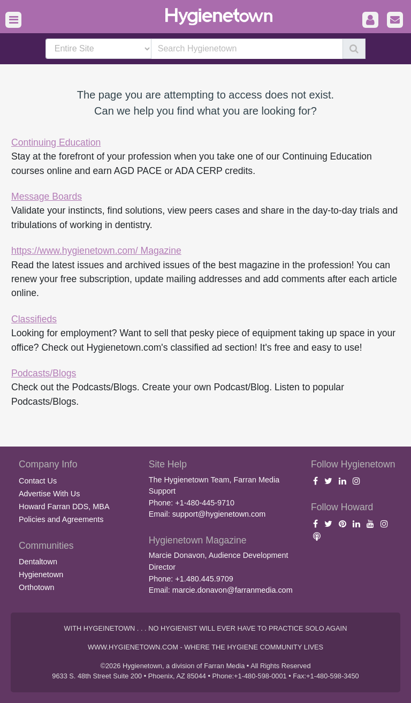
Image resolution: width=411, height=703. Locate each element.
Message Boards (46, 196)
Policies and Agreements (61, 519)
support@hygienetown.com (219, 514)
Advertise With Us (49, 493)
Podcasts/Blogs (43, 373)
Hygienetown (41, 574)
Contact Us (38, 481)
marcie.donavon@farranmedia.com (232, 590)
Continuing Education (56, 142)
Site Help (168, 464)
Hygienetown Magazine (198, 540)
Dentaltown (38, 561)
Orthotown (36, 587)
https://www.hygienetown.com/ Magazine (96, 250)
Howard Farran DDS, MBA (64, 506)
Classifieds (34, 319)
